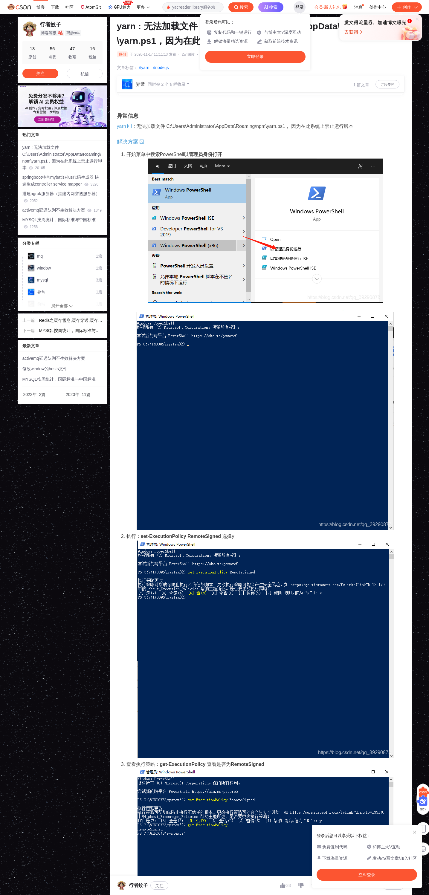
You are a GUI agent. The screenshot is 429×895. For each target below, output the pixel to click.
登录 (299, 7)
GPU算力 (120, 5)
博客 (40, 7)
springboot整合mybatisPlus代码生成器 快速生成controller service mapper (60, 180)
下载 (55, 7)
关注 (159, 885)
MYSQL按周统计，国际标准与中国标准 (59, 223)
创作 (407, 7)
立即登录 (255, 56)
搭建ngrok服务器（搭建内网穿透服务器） (61, 197)
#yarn (144, 67)
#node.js (161, 67)
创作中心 (377, 7)
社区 (69, 7)
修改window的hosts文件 (44, 368)
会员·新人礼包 (331, 7)
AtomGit (90, 7)
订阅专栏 (387, 84)
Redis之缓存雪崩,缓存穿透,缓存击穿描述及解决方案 (71, 321)
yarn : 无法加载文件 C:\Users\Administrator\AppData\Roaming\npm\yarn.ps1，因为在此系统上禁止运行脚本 (62, 157)
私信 (84, 73)
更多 (143, 7)
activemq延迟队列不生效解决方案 (62, 210)
